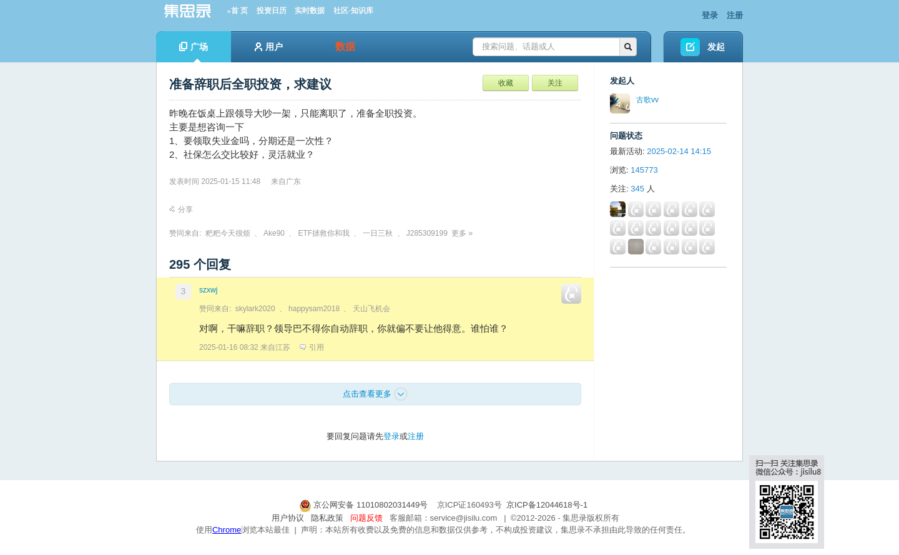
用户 (269, 47)
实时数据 (310, 10)
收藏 (505, 83)
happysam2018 (314, 308)
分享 (181, 209)
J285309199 (427, 233)
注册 (735, 15)
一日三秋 (378, 233)
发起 (716, 47)
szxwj (208, 290)
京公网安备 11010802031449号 (364, 504)
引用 (312, 347)
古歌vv (647, 99)
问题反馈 (366, 518)
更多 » (462, 233)
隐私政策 (327, 518)
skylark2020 (255, 308)
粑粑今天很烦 (227, 233)
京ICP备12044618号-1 (546, 504)
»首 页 (237, 10)
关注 (555, 83)
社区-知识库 (353, 10)
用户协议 (288, 518)
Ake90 (274, 233)
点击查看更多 (375, 394)
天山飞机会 (371, 308)
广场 (193, 52)
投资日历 (272, 10)
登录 (710, 15)
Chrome (226, 529)
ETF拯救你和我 (324, 233)
